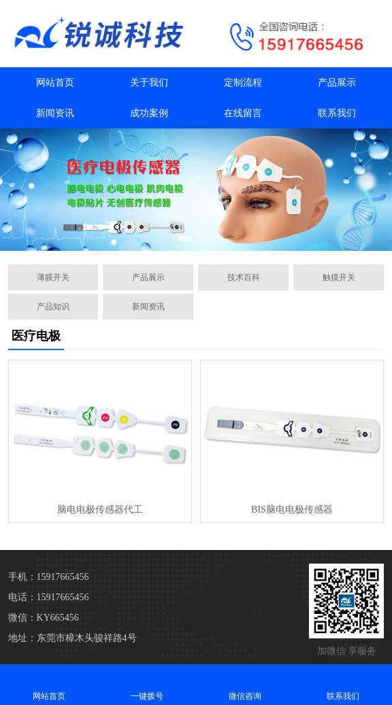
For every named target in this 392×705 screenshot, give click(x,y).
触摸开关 (339, 277)
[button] (185, 238)
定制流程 (243, 83)
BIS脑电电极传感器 (292, 509)
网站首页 (55, 83)
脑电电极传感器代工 (100, 509)
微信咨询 (245, 684)
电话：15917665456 (48, 597)
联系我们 (337, 113)
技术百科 (243, 277)
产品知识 (53, 306)
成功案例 (149, 113)
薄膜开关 (53, 277)
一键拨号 (147, 684)
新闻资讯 (55, 113)
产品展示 (337, 83)
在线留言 (243, 113)
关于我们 (149, 83)
